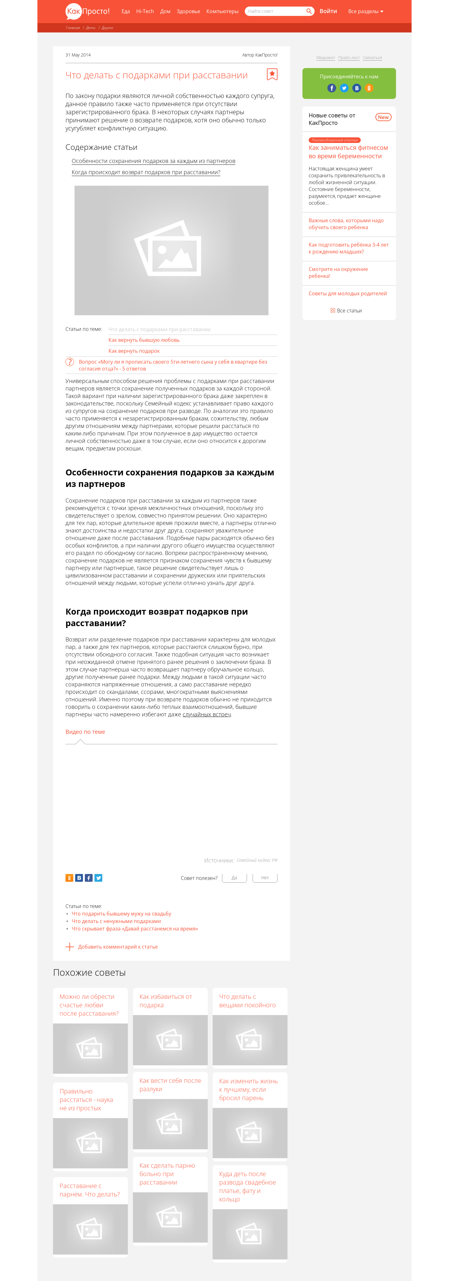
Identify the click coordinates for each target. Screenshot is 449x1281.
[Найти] (308, 11)
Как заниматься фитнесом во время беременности (348, 151)
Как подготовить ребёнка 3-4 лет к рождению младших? (349, 248)
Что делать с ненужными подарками (116, 921)
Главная (73, 27)
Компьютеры (222, 11)
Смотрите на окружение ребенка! (338, 272)
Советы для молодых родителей (348, 293)
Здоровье (188, 11)
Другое (107, 27)
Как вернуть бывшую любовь (144, 339)
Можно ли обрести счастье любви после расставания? (89, 1005)
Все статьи (349, 310)
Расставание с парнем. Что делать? (90, 1189)
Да (234, 878)
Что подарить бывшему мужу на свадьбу (121, 913)
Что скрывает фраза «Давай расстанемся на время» (135, 928)
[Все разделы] (366, 11)
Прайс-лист (349, 57)
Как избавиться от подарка (165, 1000)
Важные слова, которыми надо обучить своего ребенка (346, 224)
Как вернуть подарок (134, 350)
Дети (90, 27)
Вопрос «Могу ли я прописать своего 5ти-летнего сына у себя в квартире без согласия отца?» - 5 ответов (173, 365)
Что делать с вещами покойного (247, 1000)
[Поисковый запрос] (280, 11)
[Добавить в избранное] (272, 74)
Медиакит (325, 57)
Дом (165, 11)
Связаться (372, 57)
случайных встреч (207, 714)
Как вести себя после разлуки (170, 1087)
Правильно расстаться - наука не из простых (86, 1099)
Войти (328, 11)
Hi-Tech (145, 11)
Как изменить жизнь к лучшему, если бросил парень (248, 1091)
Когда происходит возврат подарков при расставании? (146, 172)
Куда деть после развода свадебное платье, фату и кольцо (247, 1190)
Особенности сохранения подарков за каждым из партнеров (153, 160)
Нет (265, 878)
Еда (126, 11)
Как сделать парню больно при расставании (167, 1177)
